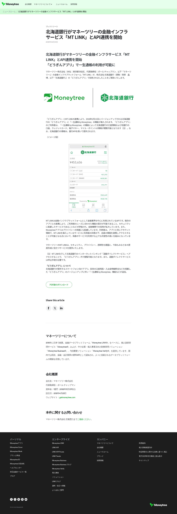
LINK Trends (56, 456)
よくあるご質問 (58, 490)
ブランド (100, 456)
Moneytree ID (15, 459)
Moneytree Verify (58, 469)
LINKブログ (56, 481)
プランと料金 (15, 455)
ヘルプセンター (16, 468)
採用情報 (100, 460)
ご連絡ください (84, 419)
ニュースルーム (9, 11)
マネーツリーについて (105, 443)
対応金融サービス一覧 (18, 472)
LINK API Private (58, 452)
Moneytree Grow (16, 447)
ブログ (12, 476)
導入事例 (55, 473)
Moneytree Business (59, 460)
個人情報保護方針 (145, 447)
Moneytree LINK (58, 443)
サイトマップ (144, 460)
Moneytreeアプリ (16, 443)
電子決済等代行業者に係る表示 (150, 456)
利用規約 (142, 443)
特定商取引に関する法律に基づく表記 (153, 452)
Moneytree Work (16, 451)
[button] (43, 4)
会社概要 (100, 447)
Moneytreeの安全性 (17, 464)
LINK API (55, 447)
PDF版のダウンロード (59, 284)
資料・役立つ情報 (58, 486)
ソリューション (58, 477)
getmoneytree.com (67, 397)
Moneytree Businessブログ (61, 464)
